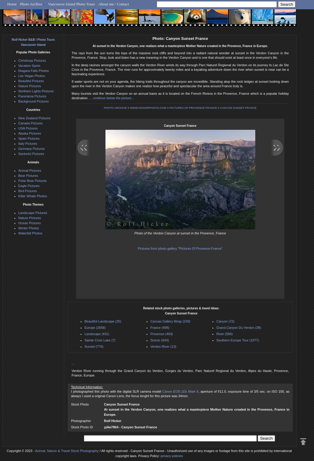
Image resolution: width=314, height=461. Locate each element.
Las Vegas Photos (31, 76)
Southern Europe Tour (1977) (237, 340)
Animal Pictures (29, 170)
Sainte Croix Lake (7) (99, 340)
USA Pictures (28, 128)
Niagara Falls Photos (33, 71)
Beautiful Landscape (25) (102, 321)
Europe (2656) (94, 327)
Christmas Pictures (32, 60)
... (73, 363)
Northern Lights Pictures (36, 91)
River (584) (224, 334)
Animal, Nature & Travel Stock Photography (67, 451)
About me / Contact (113, 4)
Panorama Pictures (32, 96)
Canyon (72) (225, 321)
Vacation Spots (29, 65)
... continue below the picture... (111, 98)
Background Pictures (33, 101)
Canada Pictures (30, 123)
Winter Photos (28, 228)
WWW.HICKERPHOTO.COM (148, 107)
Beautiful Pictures (31, 81)
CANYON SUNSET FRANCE (238, 107)
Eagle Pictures (29, 186)
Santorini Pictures (31, 154)
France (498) (159, 327)
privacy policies (172, 456)
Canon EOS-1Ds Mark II (180, 391)
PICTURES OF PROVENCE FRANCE (193, 107)
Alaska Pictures (29, 133)
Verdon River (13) (163, 346)
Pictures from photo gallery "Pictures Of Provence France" (180, 248)
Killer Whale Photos (32, 196)
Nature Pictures (29, 86)
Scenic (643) (159, 340)
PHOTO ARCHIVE (115, 107)
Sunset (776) (93, 346)
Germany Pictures (31, 148)
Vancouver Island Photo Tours (71, 4)
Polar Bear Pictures (32, 181)
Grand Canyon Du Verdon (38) (238, 327)
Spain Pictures (29, 138)
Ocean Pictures (29, 223)
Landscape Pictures (32, 213)
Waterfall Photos (30, 233)
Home (12, 4)
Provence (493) (161, 334)
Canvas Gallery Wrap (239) (170, 321)
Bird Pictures (27, 191)
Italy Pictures (27, 143)
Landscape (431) (96, 334)
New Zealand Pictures (34, 118)
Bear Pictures (28, 175)
